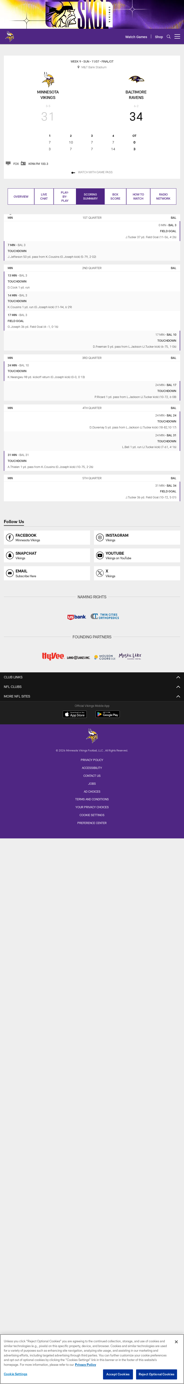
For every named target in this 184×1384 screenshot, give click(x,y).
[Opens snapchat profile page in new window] (47, 555)
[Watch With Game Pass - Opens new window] (92, 172)
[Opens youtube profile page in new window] (137, 555)
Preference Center (92, 823)
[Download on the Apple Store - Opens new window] (74, 715)
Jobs (92, 783)
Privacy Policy (92, 759)
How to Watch (138, 196)
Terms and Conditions (92, 799)
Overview (21, 196)
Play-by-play (65, 196)
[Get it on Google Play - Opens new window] (107, 716)
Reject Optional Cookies (156, 1376)
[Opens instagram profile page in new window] (137, 538)
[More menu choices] (177, 36)
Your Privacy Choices (92, 807)
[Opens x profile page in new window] (137, 573)
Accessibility (92, 767)
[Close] (176, 1344)
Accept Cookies (118, 1376)
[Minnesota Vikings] (92, 736)
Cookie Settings (92, 815)
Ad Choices (92, 791)
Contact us (92, 775)
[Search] (169, 36)
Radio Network (163, 196)
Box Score (115, 196)
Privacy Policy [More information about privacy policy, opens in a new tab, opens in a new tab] (85, 1367)
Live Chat (44, 196)
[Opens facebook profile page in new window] (47, 538)
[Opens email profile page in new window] (47, 573)
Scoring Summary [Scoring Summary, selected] (90, 196)
